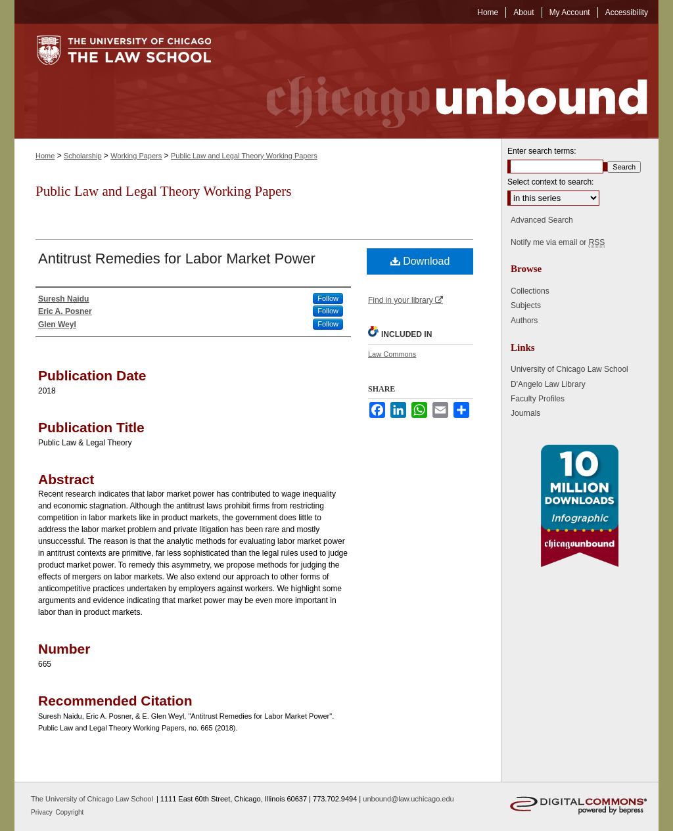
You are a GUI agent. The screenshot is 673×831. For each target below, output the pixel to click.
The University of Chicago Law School (92, 799)
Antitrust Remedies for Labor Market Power (176, 258)
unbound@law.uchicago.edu (408, 799)
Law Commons (392, 354)
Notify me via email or (558, 242)
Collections (530, 291)
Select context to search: (550, 182)
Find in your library (405, 300)
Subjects (526, 305)
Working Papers (136, 156)
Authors (524, 320)
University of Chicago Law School (569, 369)
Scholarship (82, 156)
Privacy (43, 812)
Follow (327, 298)
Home (45, 156)
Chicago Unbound (445, 81)
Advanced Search (542, 220)
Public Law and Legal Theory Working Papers (244, 156)
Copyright (70, 812)
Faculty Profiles (538, 398)
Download (420, 261)
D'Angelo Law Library (548, 384)
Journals (525, 413)
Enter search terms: (541, 151)
